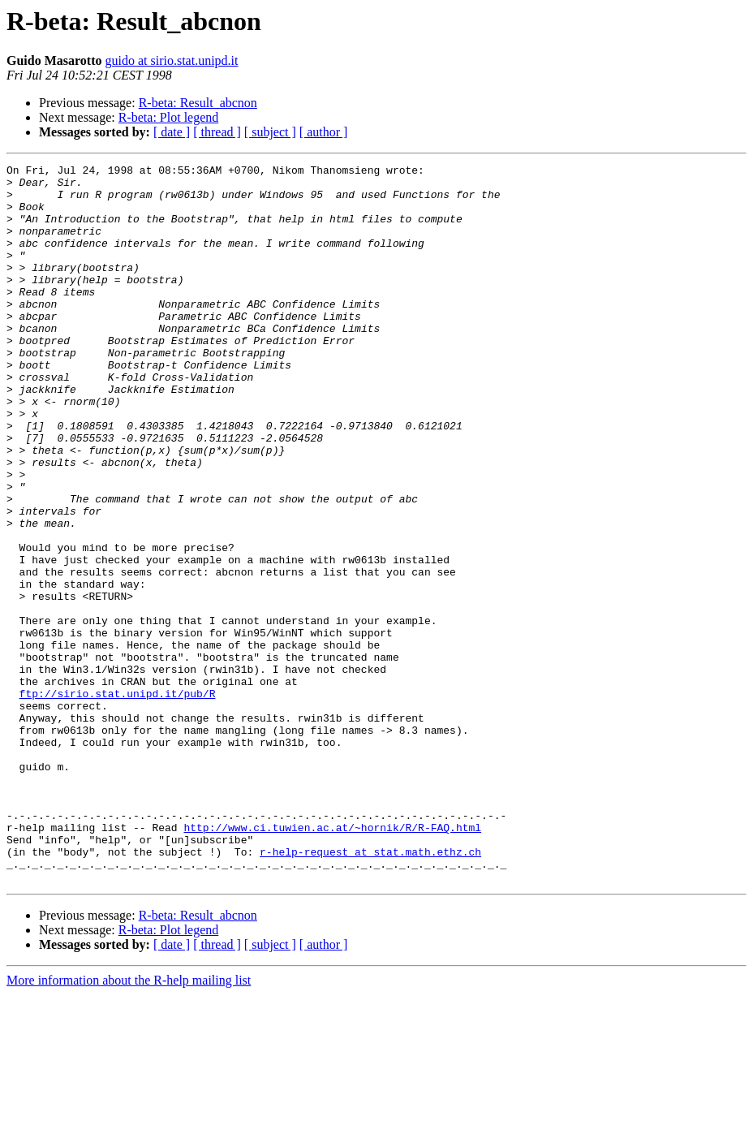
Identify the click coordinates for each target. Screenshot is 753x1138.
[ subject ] (270, 132)
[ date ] (171, 132)
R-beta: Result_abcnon (198, 103)
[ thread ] (217, 132)
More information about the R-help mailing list (128, 1124)
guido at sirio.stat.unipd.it (171, 60)
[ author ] (323, 132)
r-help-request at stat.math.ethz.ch (370, 990)
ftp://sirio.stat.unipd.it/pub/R (117, 800)
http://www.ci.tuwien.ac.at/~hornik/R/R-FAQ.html (332, 961)
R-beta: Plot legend (168, 117)
